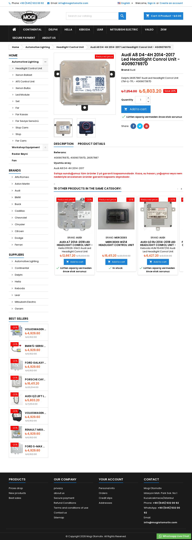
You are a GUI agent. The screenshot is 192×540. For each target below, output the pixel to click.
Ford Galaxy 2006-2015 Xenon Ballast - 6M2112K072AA (35, 362)
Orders (103, 493)
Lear (100, 29)
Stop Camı (22, 127)
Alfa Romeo (21, 177)
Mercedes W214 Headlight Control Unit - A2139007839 (116, 245)
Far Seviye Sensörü (27, 121)
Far (17, 108)
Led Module (23, 94)
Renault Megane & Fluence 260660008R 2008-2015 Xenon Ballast (35, 429)
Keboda (84, 29)
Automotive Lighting (25, 62)
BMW (17, 197)
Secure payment (23, 38)
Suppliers (16, 255)
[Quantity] (140, 100)
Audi (17, 190)
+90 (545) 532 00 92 (32, 3)
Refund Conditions (65, 503)
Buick (17, 204)
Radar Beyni (20, 154)
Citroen (19, 231)
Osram (18, 308)
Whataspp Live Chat (173, 536)
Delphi (53, 29)
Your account (111, 479)
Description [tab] (64, 144)
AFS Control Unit (25, 81)
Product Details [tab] (91, 144)
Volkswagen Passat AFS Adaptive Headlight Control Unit (35, 412)
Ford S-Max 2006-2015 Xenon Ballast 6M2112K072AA (35, 446)
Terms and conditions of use (71, 508)
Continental (32, 29)
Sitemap (59, 517)
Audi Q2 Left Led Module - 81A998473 (35, 396)
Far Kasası (22, 114)
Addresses (105, 503)
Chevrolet (20, 217)
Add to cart (135, 109)
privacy (58, 488)
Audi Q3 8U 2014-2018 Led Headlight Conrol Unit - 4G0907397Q (158, 245)
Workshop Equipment (26, 147)
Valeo (149, 29)
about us (49, 38)
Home (13, 55)
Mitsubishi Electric (124, 29)
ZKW (163, 29)
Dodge (18, 238)
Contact (151, 479)
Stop (18, 134)
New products (17, 493)
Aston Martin (22, 184)
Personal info (107, 488)
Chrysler (19, 224)
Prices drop (16, 488)
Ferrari (18, 244)
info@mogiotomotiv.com (73, 3)
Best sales (15, 498)
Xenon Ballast (24, 75)
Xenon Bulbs (23, 88)
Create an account (171, 3)
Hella (68, 29)
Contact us (60, 512)
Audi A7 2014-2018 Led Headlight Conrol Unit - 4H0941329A (75, 245)
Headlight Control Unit (29, 68)
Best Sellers (18, 318)
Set (18, 101)
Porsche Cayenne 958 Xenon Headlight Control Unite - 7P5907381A (35, 379)
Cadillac (19, 211)
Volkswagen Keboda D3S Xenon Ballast (35, 329)
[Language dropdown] (126, 3)
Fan (14, 160)
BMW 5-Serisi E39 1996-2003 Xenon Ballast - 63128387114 (35, 345)
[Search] (96, 16)
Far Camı (21, 141)
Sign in (151, 3)
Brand (125, 70)
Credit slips (105, 498)
